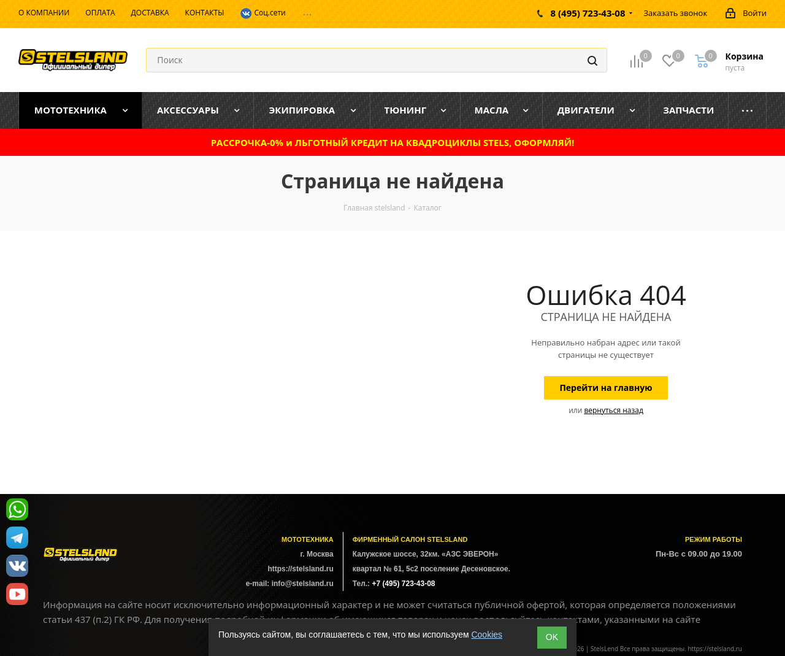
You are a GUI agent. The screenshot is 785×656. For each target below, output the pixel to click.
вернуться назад (613, 410)
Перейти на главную (605, 387)
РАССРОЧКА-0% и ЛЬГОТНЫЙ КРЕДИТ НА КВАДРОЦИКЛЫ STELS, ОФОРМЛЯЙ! (393, 142)
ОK (552, 637)
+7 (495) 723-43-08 (403, 583)
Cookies (486, 634)
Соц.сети (262, 13)
